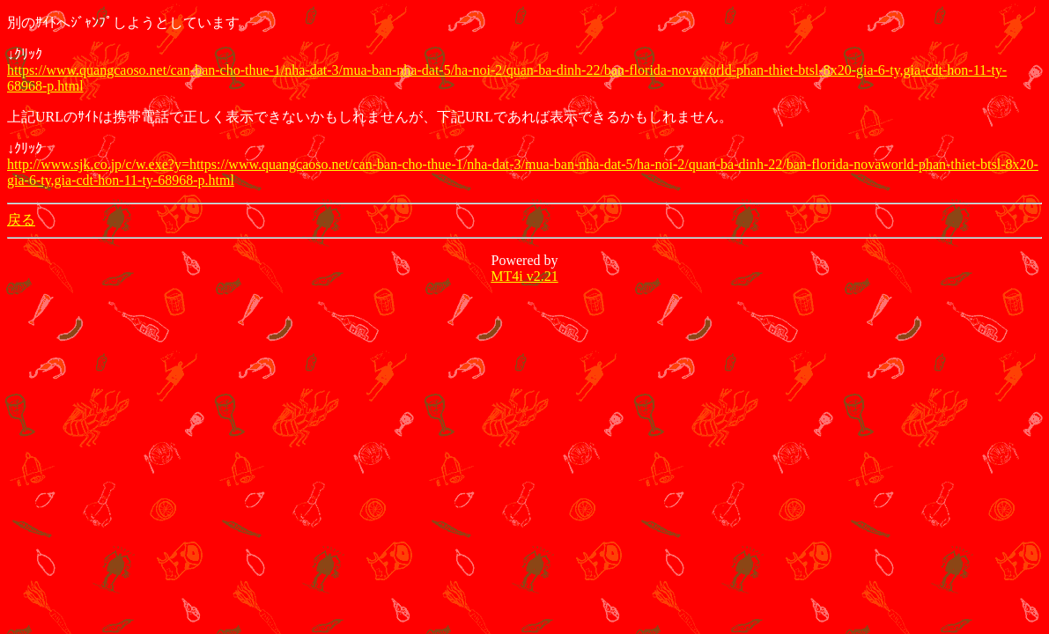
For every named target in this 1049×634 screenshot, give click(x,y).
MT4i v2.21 (524, 276)
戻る (21, 219)
